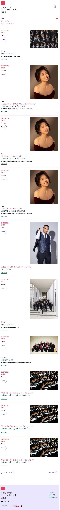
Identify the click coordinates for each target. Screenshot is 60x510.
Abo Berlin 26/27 (9, 24)
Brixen (3, 444)
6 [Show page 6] (9, 472)
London (3, 227)
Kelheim (3, 377)
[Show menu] (58, 6)
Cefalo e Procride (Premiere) (29, 104)
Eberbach (3, 410)
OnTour (7, 21)
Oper (2, 24)
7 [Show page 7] (11, 472)
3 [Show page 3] (4, 472)
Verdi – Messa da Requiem (29, 393)
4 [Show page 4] (6, 472)
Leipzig (3, 35)
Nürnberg (3, 284)
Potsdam (3, 70)
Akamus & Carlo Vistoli (29, 267)
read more (4, 59)
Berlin (2, 21)
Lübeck (3, 341)
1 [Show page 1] (1, 472)
